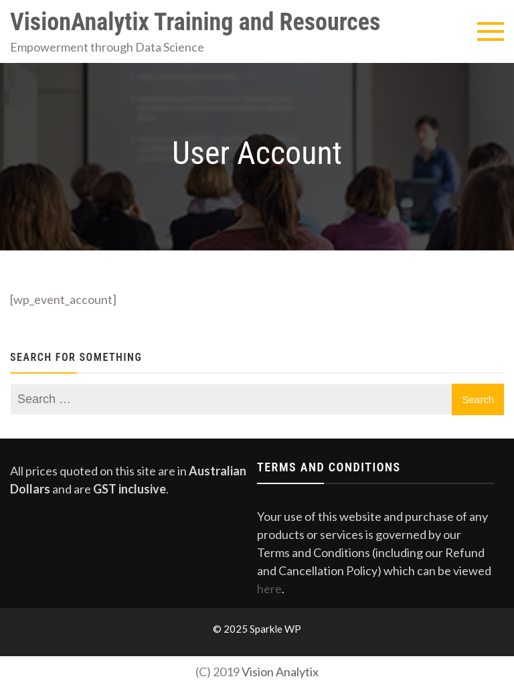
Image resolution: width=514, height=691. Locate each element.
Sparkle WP (275, 629)
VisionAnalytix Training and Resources (195, 22)
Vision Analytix (280, 671)
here (269, 588)
